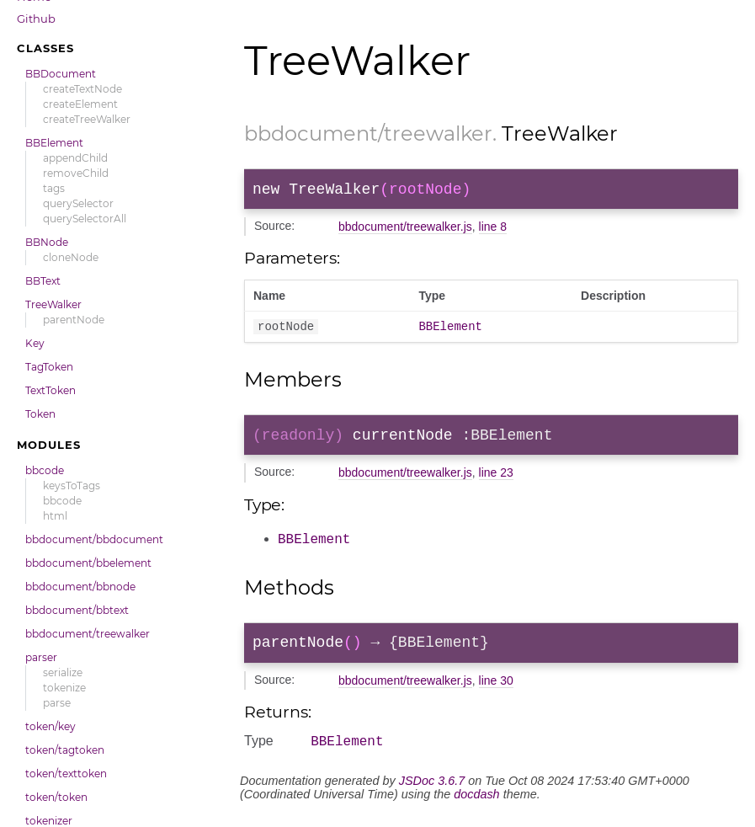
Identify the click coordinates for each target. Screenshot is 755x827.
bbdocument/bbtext (77, 610)
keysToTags (71, 485)
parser (41, 657)
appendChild (75, 158)
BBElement (54, 142)
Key (35, 343)
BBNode (46, 242)
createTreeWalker (86, 119)
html (55, 516)
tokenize (64, 687)
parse (57, 702)
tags (54, 188)
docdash (476, 807)
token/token (56, 797)
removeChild (76, 173)
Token (40, 414)
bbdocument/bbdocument (94, 539)
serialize (62, 672)
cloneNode (70, 257)
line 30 (496, 691)
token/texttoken (66, 773)
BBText (43, 281)
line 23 (496, 481)
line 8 (493, 230)
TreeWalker (53, 304)
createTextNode (82, 89)
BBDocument (60, 73)
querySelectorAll (84, 218)
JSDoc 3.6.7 (432, 794)
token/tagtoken (64, 750)
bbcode (44, 470)
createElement (80, 104)
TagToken (49, 366)
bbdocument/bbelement (88, 563)
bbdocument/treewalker (87, 633)
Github (36, 18)
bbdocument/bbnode (80, 586)
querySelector (78, 203)
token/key (50, 726)
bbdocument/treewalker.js (405, 230)
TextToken (50, 390)
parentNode (73, 319)
